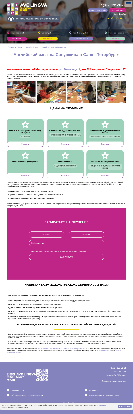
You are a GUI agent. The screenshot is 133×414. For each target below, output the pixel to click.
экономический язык (104, 350)
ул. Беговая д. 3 (69, 69)
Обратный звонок (117, 10)
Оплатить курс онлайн (97, 10)
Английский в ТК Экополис (116, 375)
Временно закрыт (81, 39)
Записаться (66, 257)
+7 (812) (112, 5)
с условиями (100, 405)
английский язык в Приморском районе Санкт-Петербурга (60, 349)
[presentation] (49, 267)
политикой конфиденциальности (73, 251)
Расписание (16, 39)
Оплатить (25, 144)
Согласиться (124, 406)
